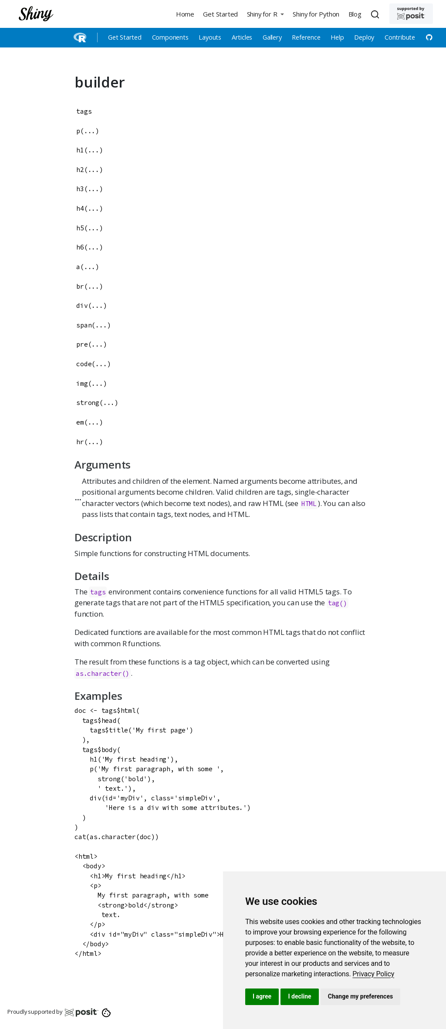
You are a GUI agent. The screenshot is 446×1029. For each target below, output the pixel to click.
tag (333, 603)
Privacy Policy (373, 974)
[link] (373, 974)
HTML (309, 503)
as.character (99, 673)
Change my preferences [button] (360, 996)
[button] (265, 13)
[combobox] (376, 14)
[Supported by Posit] (411, 13)
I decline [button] (299, 996)
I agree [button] (262, 996)
